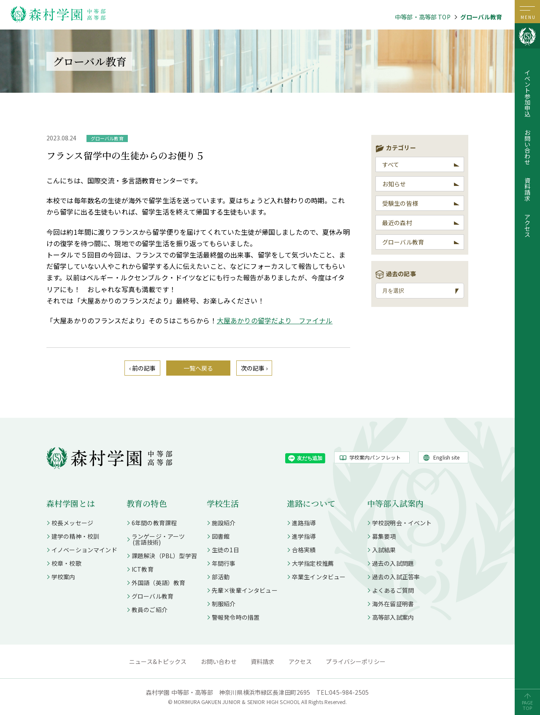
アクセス (527, 225)
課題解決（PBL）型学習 (164, 555)
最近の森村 (397, 222)
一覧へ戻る (198, 368)
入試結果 (384, 550)
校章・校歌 (66, 563)
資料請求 (527, 189)
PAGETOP (527, 705)
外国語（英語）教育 (158, 582)
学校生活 (223, 503)
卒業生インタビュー (319, 577)
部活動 (221, 577)
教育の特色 (147, 503)
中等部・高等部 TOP (423, 17)
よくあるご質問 (393, 590)
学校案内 (63, 577)
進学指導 (304, 536)
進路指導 (304, 523)
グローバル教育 (481, 17)
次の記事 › (254, 368)
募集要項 (384, 536)
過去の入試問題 (393, 563)
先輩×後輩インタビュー (245, 590)
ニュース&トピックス (158, 661)
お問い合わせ (527, 147)
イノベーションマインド (84, 550)
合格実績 (304, 550)
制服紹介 (224, 603)
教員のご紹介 (149, 609)
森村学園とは (70, 503)
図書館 (221, 536)
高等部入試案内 (393, 617)
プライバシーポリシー (356, 661)
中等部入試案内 (395, 503)
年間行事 (224, 563)
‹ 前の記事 (142, 368)
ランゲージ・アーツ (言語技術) (156, 539)
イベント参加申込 (527, 93)
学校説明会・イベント (402, 523)
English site (446, 457)
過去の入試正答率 (396, 577)
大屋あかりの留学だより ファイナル (275, 320)
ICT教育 (143, 569)
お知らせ (394, 184)
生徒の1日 (225, 550)
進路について (311, 503)
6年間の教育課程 (154, 523)
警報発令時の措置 (235, 617)
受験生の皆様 (400, 203)
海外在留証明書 (393, 603)
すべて (390, 164)
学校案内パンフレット (375, 457)
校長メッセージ (72, 523)
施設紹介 (224, 523)
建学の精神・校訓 (75, 536)
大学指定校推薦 (313, 563)
